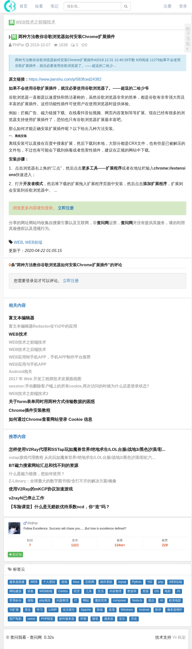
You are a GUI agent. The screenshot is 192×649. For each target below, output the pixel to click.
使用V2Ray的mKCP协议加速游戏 (41, 489)
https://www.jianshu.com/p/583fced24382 (65, 79)
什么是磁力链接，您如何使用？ (37, 474)
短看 (39, 6)
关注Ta (15, 554)
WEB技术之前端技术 (36, 22)
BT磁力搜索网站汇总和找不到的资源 (43, 465)
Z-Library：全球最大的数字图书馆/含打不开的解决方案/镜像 (62, 481)
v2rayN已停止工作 (26, 498)
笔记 (54, 6)
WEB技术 (18, 334)
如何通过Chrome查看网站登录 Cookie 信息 (50, 419)
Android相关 (20, 371)
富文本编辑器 (21, 318)
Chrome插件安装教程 (29, 410)
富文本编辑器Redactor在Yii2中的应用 (43, 326)
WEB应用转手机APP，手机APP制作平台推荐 (49, 357)
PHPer (16, 45)
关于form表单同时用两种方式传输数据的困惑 (52, 401)
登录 (183, 6)
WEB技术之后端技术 (27, 349)
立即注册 (71, 281)
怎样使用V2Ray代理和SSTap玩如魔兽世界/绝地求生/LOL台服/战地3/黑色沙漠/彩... (87, 449)
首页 (24, 6)
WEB (18, 242)
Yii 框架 (179, 637)
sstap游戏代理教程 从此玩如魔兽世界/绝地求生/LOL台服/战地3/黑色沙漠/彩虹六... (82, 457)
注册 (168, 6)
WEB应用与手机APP (27, 364)
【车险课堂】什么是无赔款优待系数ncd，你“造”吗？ (59, 506)
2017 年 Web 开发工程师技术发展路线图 (45, 379)
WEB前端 (33, 242)
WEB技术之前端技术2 (28, 394)
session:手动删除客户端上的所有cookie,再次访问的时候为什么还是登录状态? (79, 386)
